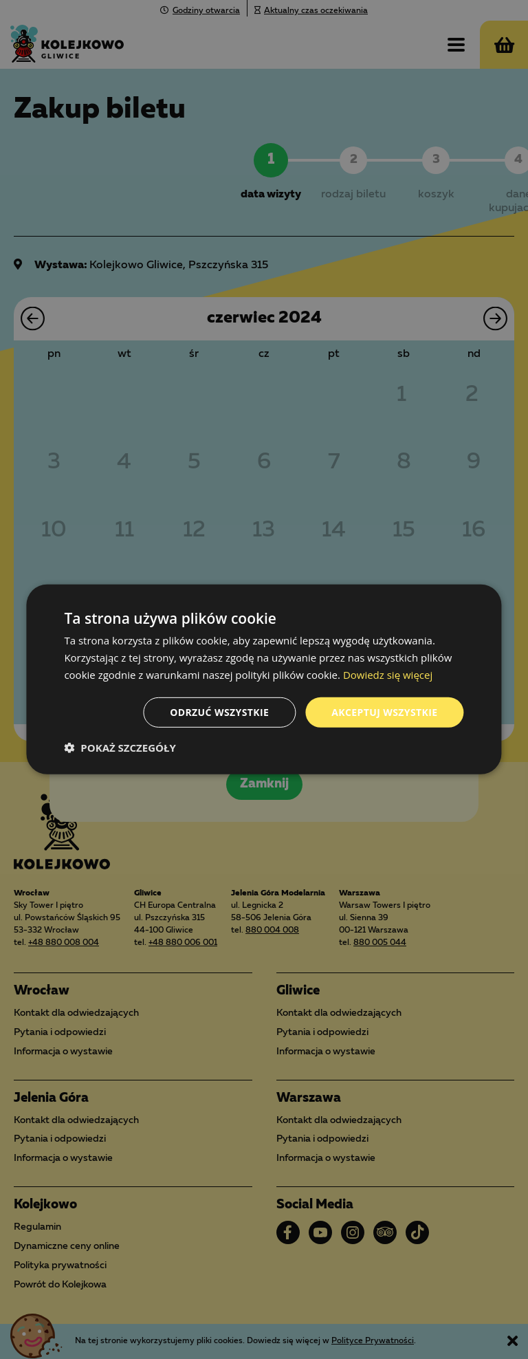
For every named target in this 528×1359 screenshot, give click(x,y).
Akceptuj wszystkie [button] (384, 711)
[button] (119, 747)
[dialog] (264, 679)
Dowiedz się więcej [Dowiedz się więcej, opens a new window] (387, 675)
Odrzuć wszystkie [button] (219, 711)
